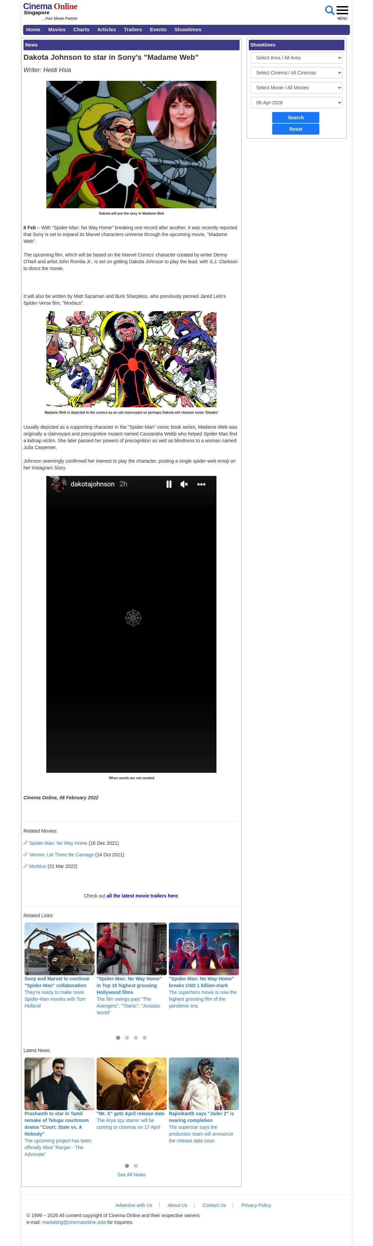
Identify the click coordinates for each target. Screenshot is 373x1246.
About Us (178, 1205)
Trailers (133, 29)
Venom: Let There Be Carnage (61, 854)
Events (158, 29)
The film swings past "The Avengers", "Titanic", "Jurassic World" (132, 969)
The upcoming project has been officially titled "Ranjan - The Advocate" (60, 1107)
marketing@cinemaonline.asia (74, 1222)
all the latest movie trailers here (142, 895)
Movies (57, 29)
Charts (82, 29)
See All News (131, 1174)
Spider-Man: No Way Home (58, 843)
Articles (106, 29)
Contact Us (214, 1205)
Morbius (37, 866)
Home (33, 29)
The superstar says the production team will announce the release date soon (204, 1100)
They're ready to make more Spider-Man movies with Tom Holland (60, 966)
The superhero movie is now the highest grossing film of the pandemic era (204, 966)
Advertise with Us (134, 1205)
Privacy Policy (256, 1205)
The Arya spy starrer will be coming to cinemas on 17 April (132, 1093)
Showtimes (188, 29)
